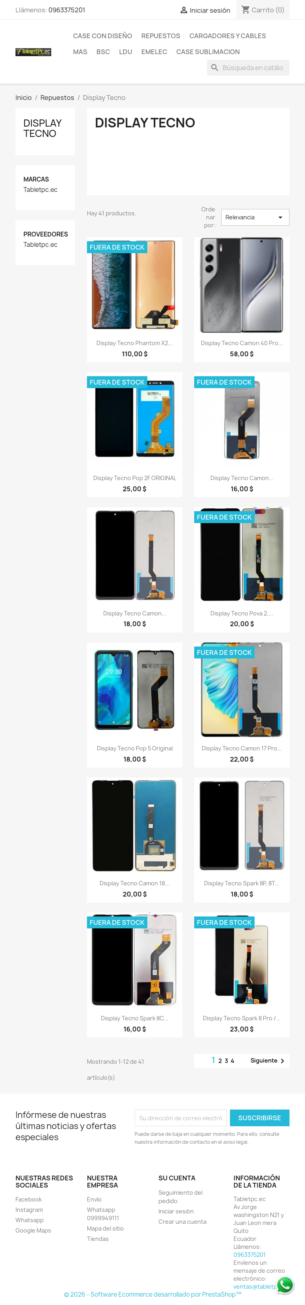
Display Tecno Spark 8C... (134, 1018)
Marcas (36, 179)
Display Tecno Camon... (242, 478)
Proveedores (45, 234)
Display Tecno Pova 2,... (241, 613)
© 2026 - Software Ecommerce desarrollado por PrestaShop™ (152, 1294)
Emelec (154, 51)
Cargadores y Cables (227, 35)
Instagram (29, 1209)
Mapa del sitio (105, 1228)
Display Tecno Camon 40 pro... (242, 343)
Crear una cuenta (182, 1221)
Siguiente (269, 1061)
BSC (103, 51)
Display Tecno (42, 128)
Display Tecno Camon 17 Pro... (242, 748)
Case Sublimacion (208, 51)
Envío (94, 1199)
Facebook (28, 1199)
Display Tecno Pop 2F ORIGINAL (134, 478)
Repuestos (160, 35)
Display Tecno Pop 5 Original (135, 748)
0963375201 (66, 10)
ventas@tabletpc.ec (261, 1286)
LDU (125, 51)
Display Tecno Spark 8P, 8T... (242, 883)
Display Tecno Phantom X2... (135, 343)
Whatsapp (29, 1220)
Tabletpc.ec (40, 190)
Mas (80, 51)
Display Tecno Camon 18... (135, 883)
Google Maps (33, 1230)
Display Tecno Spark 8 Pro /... (242, 1018)
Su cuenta (176, 1178)
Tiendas (98, 1238)
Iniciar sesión (176, 1211)
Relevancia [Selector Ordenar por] (256, 217)
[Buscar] (248, 68)
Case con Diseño (102, 35)
